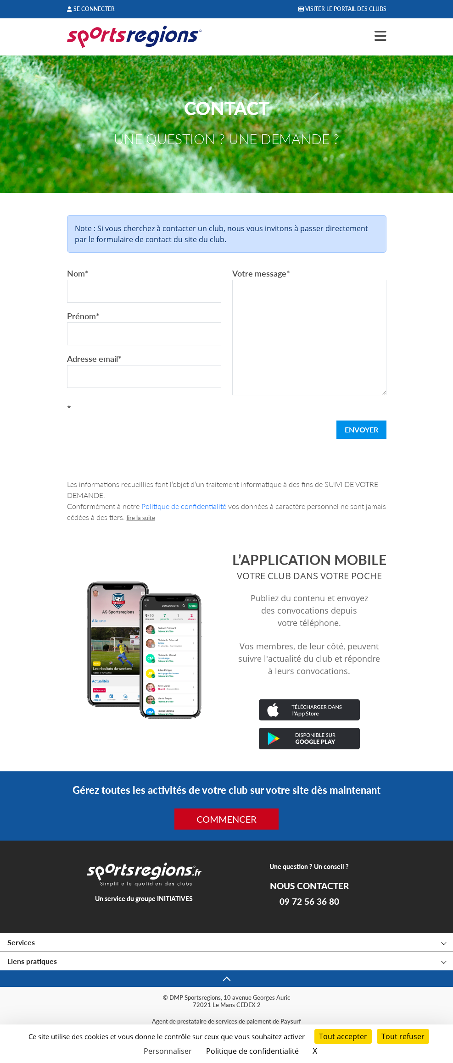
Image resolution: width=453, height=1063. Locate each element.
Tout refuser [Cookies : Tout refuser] (403, 1036)
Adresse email (94, 359)
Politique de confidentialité (183, 506)
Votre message (261, 273)
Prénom (83, 316)
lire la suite (141, 517)
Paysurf (290, 1021)
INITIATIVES (175, 898)
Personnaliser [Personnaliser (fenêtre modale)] (168, 1051)
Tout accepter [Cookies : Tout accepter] (343, 1036)
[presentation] (137, 431)
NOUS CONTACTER (309, 886)
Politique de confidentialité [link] (252, 1051)
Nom (78, 273)
